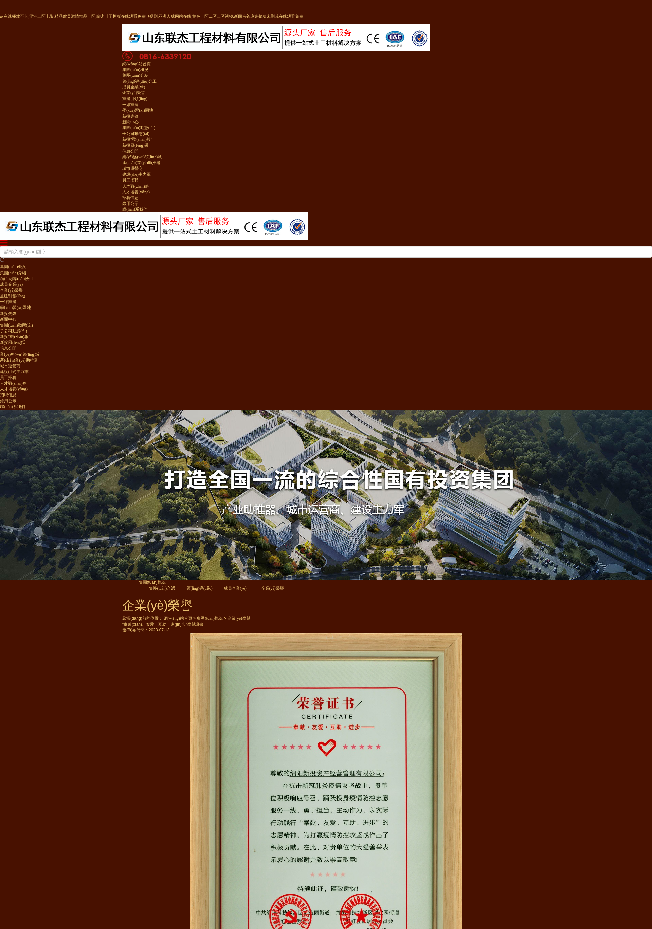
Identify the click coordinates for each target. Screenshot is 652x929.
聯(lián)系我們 (134, 209)
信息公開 (130, 151)
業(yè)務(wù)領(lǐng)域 (142, 157)
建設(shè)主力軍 (136, 174)
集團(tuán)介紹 (135, 75)
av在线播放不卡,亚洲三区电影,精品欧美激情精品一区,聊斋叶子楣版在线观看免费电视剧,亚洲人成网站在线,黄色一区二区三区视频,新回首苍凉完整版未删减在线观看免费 (151, 16)
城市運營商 (132, 168)
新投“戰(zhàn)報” (137, 139)
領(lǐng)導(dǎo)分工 (139, 81)
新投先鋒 (130, 116)
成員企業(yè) (133, 87)
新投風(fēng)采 (135, 145)
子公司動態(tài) (135, 133)
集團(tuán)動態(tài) (138, 127)
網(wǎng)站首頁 (136, 64)
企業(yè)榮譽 (133, 92)
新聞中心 (130, 122)
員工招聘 (130, 180)
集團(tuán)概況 (135, 69)
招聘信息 (130, 197)
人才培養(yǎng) (136, 192)
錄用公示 (130, 203)
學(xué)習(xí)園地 (137, 110)
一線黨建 (130, 104)
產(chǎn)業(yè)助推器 (141, 162)
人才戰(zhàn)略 (135, 186)
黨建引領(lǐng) (134, 98)
